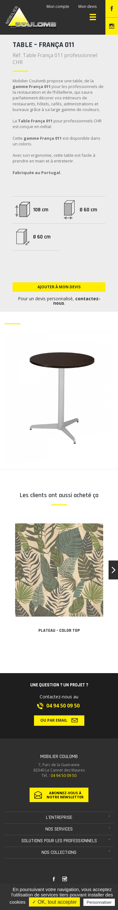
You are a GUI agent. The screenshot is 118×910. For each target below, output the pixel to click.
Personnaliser (99, 902)
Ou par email (59, 720)
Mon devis (87, 6)
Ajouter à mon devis (59, 287)
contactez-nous (76, 301)
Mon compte (58, 6)
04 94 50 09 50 (63, 705)
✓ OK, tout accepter (54, 902)
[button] (113, 570)
